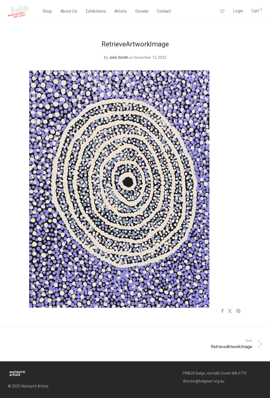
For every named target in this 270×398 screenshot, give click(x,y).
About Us (68, 11)
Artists (120, 11)
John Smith (118, 57)
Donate (141, 11)
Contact (164, 11)
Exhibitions (96, 11)
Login (238, 10)
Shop (47, 11)
